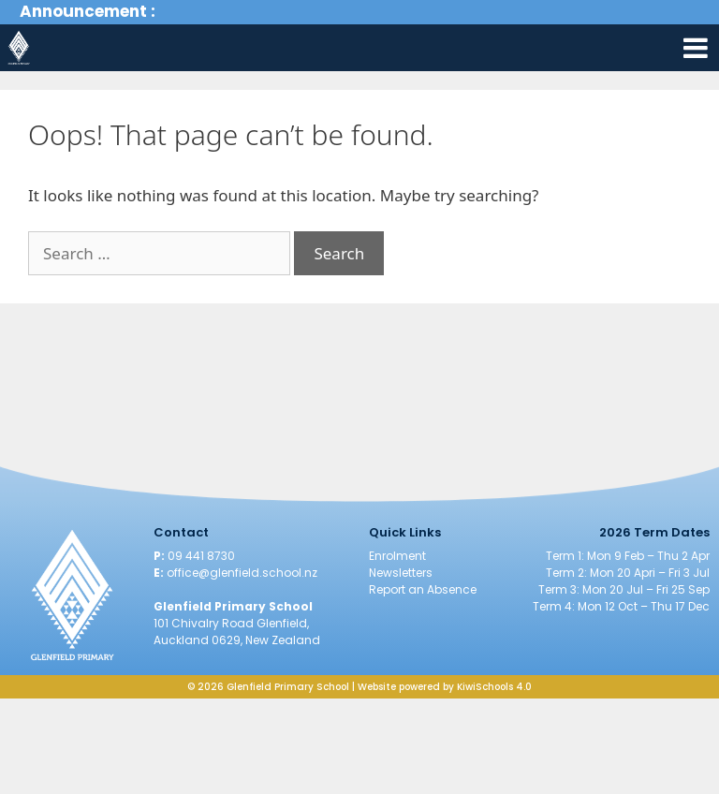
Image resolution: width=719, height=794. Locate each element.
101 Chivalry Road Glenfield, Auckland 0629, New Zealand (237, 631)
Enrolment (397, 556)
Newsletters (401, 573)
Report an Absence (423, 589)
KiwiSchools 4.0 (494, 687)
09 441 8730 (201, 556)
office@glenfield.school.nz (242, 573)
